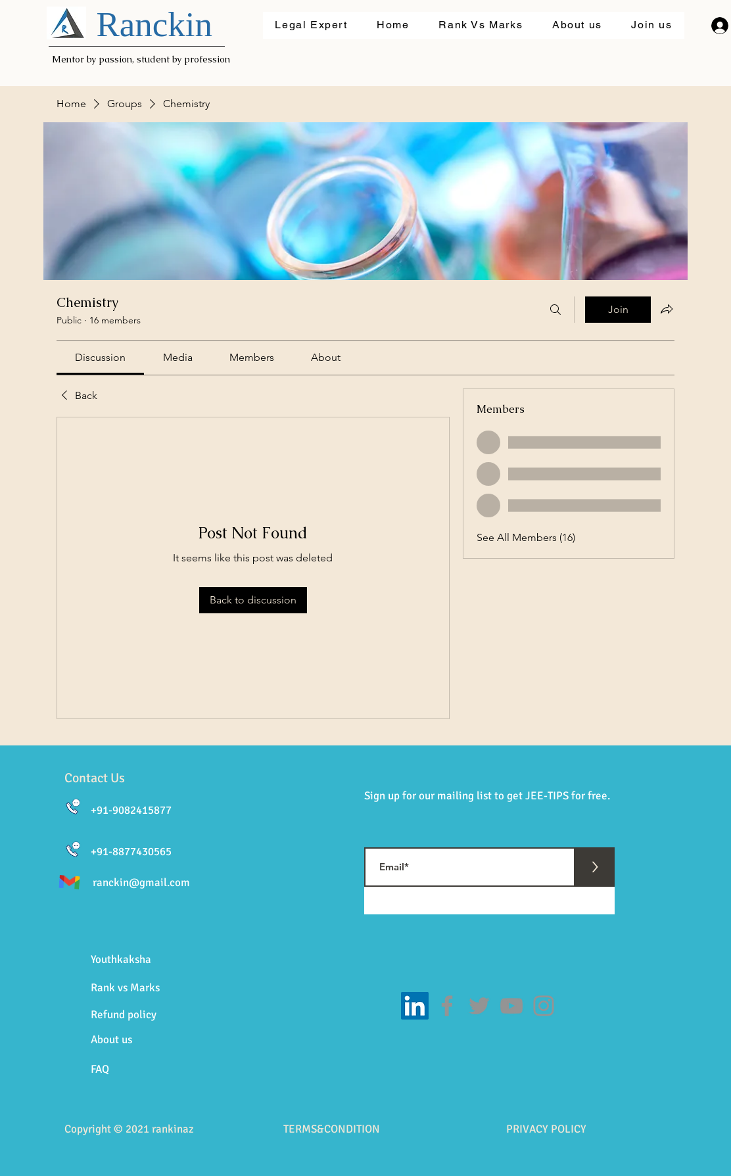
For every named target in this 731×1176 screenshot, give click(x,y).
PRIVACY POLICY (546, 1129)
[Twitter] (479, 1006)
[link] (100, 357)
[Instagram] (543, 1006)
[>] (595, 867)
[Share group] (666, 309)
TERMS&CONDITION (331, 1129)
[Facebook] (447, 1006)
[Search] (555, 309)
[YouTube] (511, 1006)
